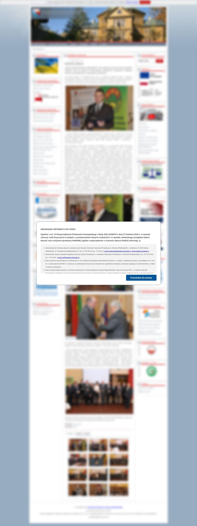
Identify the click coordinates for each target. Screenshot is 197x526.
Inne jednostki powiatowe (44, 121)
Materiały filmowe (41, 186)
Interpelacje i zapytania (148, 130)
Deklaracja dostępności (43, 308)
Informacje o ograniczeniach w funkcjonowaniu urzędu (46, 148)
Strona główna (38, 49)
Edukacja (83, 44)
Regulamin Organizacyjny (44, 85)
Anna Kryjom (77, 424)
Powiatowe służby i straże (44, 117)
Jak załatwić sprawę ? (43, 88)
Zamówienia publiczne (43, 133)
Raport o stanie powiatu (148, 137)
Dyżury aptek (40, 153)
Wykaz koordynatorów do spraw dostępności (44, 312)
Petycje (143, 134)
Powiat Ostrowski (39, 44)
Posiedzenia (144, 127)
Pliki (79, 434)
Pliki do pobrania (41, 174)
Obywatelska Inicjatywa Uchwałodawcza (148, 145)
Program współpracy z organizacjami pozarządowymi (151, 332)
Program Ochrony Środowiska (151, 321)
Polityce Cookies (132, 2)
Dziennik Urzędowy (147, 388)
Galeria (73, 44)
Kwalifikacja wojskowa (43, 136)
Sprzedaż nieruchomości (44, 156)
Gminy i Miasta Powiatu (58, 44)
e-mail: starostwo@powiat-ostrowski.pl (117, 251)
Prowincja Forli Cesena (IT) (150, 298)
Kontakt (104, 44)
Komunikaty (39, 160)
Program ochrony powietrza (150, 328)
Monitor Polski (145, 392)
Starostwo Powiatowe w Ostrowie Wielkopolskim (105, 507)
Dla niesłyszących (41, 170)
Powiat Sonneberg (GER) (149, 295)
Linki (87, 434)
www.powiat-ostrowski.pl (140, 251)
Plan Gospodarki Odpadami (150, 324)
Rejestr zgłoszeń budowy (44, 143)
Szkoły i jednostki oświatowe (45, 114)
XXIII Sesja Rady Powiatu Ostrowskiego (149, 151)
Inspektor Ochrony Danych (150, 192)
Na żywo (143, 124)
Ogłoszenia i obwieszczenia (45, 163)
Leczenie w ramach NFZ (44, 140)
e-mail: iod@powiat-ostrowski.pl (68, 257)
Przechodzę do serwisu (141, 278)
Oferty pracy (39, 167)
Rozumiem (145, 2)
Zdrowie (94, 44)
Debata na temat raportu (149, 141)
